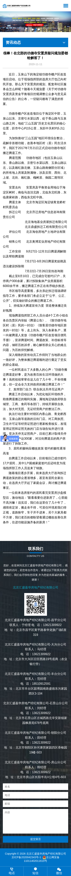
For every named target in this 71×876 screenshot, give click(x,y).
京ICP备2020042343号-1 (26, 857)
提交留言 (35, 839)
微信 (59, 871)
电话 (11, 871)
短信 (35, 871)
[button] (33, 29)
